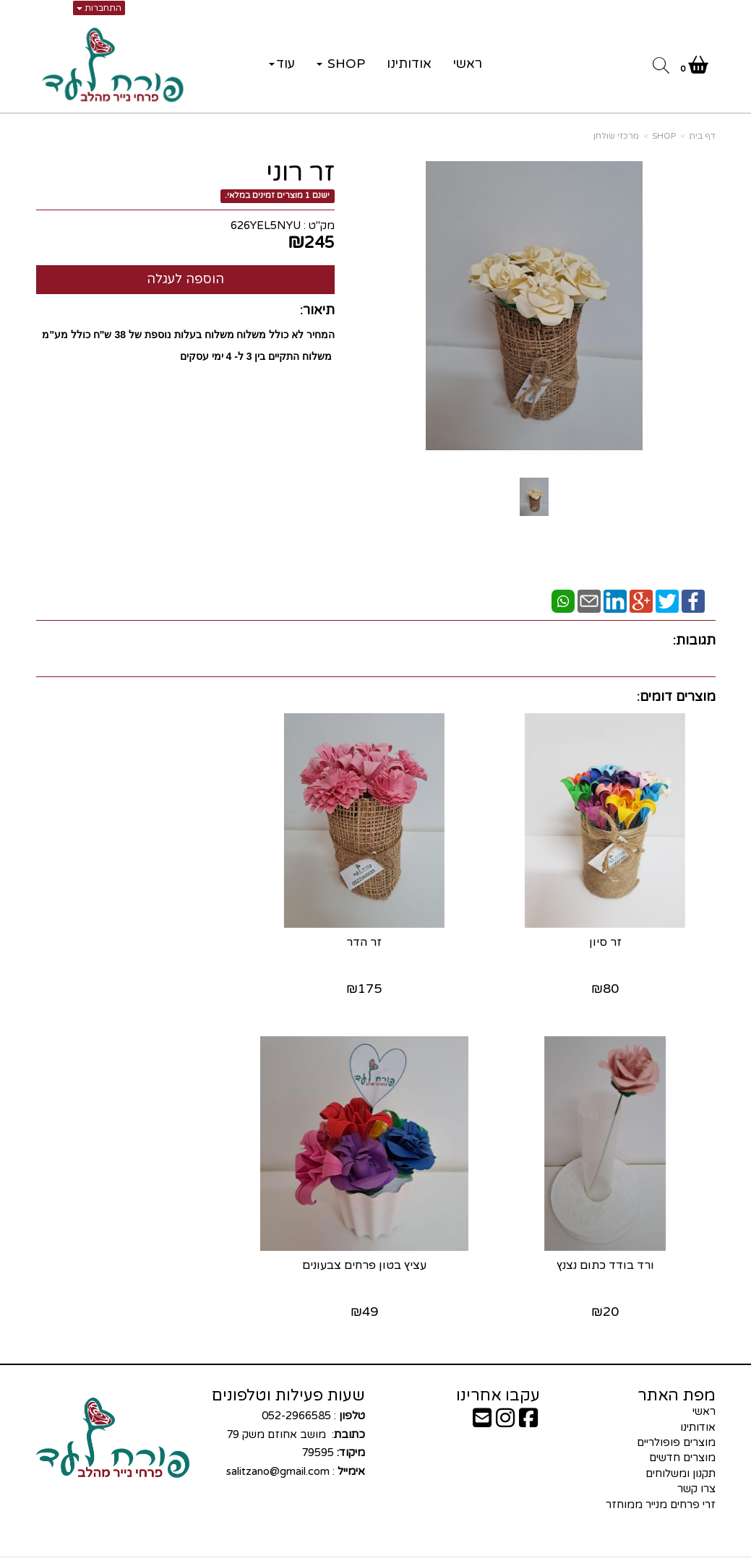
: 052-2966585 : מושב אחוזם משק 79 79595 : (294, 1427)
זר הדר (375, 934)
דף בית (702, 136)
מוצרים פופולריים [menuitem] (676, 1425)
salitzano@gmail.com (278, 1454)
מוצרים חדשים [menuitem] (682, 1440)
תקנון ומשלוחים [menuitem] (680, 1456)
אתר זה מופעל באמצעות (375, 1548)
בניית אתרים (318, 1548)
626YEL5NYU (266, 225)
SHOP (664, 136)
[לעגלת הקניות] (694, 67)
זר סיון (609, 934)
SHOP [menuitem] (341, 64)
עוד (282, 64)
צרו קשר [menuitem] (696, 1472)
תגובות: (694, 640)
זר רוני (300, 172)
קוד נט (352, 1548)
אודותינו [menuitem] (409, 64)
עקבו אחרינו (498, 1378)
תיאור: (317, 310)
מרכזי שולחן (616, 136)
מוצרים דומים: (676, 697)
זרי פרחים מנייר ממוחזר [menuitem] (661, 1487)
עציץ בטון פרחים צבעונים (609, 1248)
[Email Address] (482, 1405)
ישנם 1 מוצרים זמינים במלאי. (277, 195)
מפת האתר (677, 1378)
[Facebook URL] (528, 1405)
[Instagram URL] (505, 1405)
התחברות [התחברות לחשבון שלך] (99, 8)
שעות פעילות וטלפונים (288, 1378)
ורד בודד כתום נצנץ (142, 934)
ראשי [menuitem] (467, 64)
